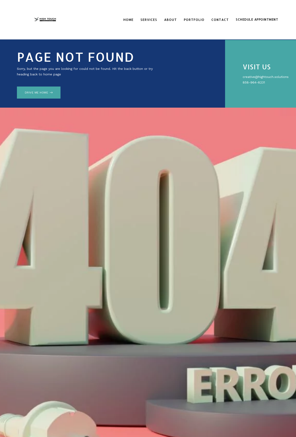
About (170, 20)
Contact (220, 20)
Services (148, 20)
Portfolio (194, 20)
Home (128, 20)
